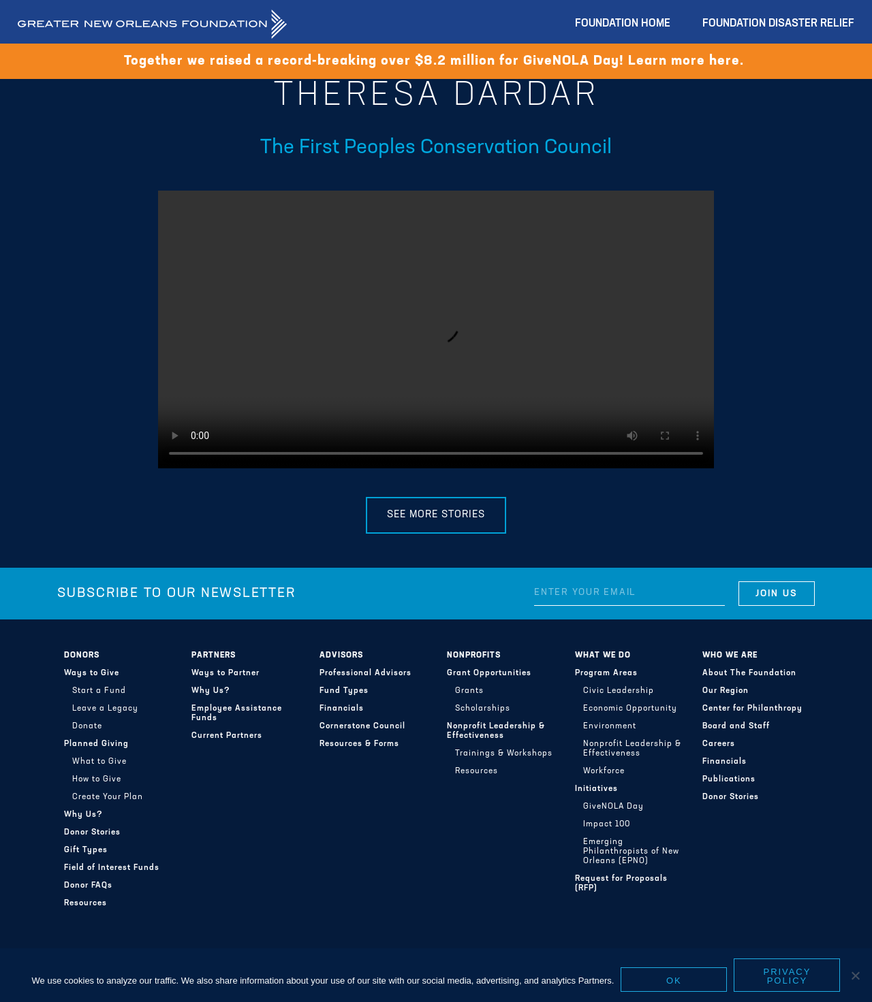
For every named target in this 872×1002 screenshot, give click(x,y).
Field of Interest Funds (111, 868)
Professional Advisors (365, 673)
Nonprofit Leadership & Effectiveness (496, 731)
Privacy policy (787, 976)
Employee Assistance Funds (236, 713)
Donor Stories (92, 832)
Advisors (341, 655)
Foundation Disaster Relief (778, 23)
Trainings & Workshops (503, 753)
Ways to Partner (225, 673)
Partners (213, 655)
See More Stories (436, 515)
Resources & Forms (359, 744)
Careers (718, 744)
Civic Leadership (618, 691)
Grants (469, 691)
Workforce (604, 771)
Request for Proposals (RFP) (621, 883)
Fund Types (344, 691)
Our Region (725, 691)
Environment (609, 726)
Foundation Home (622, 23)
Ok (674, 980)
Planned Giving (96, 744)
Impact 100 (606, 824)
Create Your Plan (107, 797)
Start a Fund (99, 691)
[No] (855, 975)
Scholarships (482, 709)
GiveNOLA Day (613, 807)
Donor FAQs (88, 886)
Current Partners (226, 736)
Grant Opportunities (489, 673)
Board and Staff (736, 726)
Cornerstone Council (362, 726)
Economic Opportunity (630, 709)
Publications (729, 779)
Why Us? (83, 815)
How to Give (96, 779)
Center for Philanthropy (752, 709)
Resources (85, 903)
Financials (342, 709)
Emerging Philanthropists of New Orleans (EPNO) (631, 851)
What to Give (99, 762)
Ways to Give (91, 673)
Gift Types (86, 850)
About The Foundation (749, 673)
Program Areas (606, 673)
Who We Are (730, 655)
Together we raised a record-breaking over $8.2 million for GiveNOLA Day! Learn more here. (435, 61)
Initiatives (596, 789)
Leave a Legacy (105, 709)
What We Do (603, 655)
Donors (81, 655)
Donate (87, 726)
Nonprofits (474, 655)
